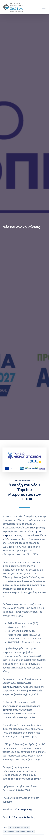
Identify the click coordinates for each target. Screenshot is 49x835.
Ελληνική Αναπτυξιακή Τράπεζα (20, 831)
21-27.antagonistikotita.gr (22, 817)
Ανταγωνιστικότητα (19, 827)
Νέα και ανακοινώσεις (24, 481)
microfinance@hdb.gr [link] (21, 809)
